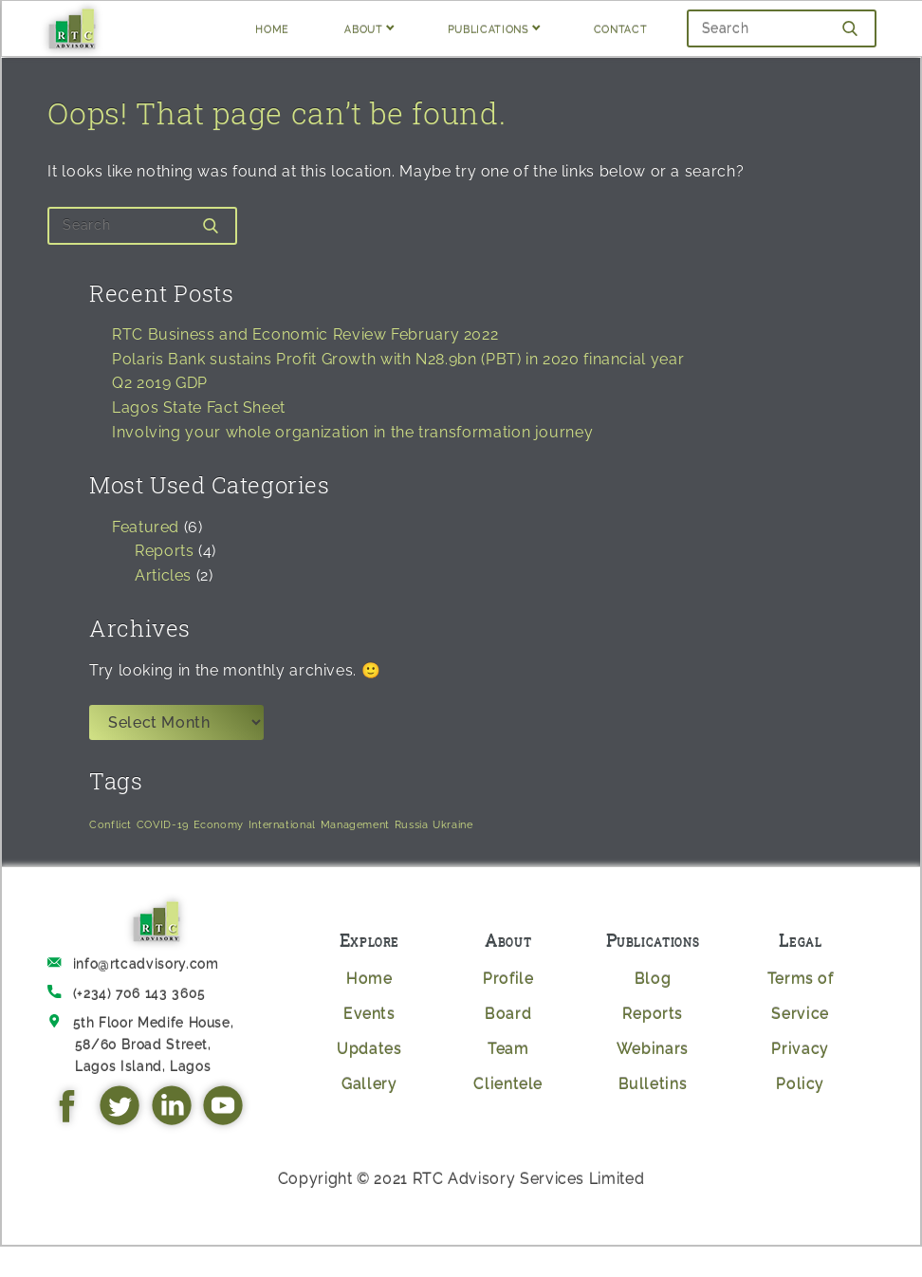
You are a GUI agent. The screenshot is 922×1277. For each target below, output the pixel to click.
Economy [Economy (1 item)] (219, 824)
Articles (163, 575)
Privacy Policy (799, 1066)
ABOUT (363, 28)
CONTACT (620, 28)
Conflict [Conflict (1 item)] (110, 824)
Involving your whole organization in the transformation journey (352, 432)
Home (369, 979)
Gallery (368, 1084)
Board (508, 1014)
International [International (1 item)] (282, 824)
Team (508, 1049)
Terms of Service (800, 996)
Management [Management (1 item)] (355, 824)
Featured (145, 527)
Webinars (653, 1049)
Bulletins (653, 1084)
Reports (164, 551)
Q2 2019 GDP (160, 383)
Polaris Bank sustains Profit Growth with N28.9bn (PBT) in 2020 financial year (398, 359)
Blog (653, 979)
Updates (369, 1049)
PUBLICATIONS (488, 28)
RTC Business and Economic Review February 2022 (305, 334)
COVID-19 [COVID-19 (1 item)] (163, 824)
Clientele (508, 1084)
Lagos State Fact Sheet (199, 407)
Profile (508, 979)
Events (369, 1014)
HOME (272, 28)
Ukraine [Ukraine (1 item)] (452, 824)
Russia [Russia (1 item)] (412, 824)
